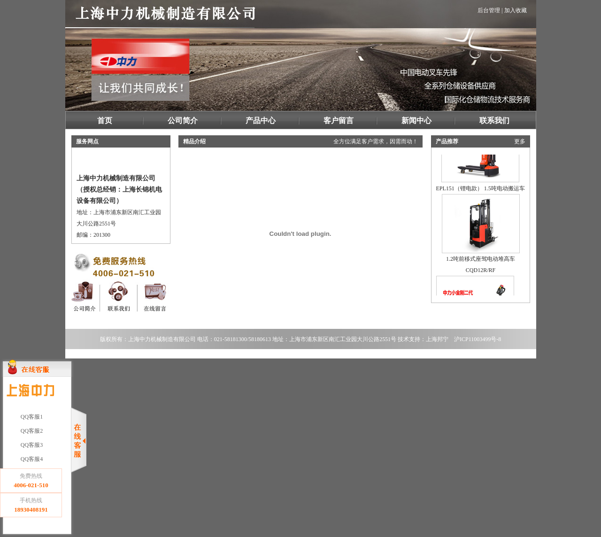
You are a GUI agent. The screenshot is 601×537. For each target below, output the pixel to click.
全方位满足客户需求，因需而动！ (375, 141)
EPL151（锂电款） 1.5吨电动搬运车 (480, 186)
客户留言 (339, 121)
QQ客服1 (31, 416)
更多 (519, 141)
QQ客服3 (31, 445)
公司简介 (183, 121)
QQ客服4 (31, 459)
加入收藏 (515, 10)
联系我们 (494, 121)
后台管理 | (490, 10)
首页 (104, 121)
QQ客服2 (31, 431)
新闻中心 (416, 121)
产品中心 (261, 121)
